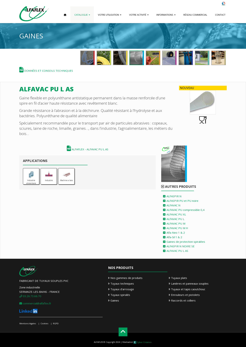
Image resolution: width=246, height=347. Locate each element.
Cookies (44, 323)
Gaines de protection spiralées (185, 241)
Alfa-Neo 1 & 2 (175, 232)
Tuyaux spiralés (120, 295)
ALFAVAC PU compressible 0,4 (185, 210)
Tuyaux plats (179, 278)
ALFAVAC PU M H (177, 228)
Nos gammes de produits (126, 278)
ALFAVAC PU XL (176, 214)
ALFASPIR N (173, 196)
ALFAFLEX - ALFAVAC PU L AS (87, 149)
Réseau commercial (195, 14)
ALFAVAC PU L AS (177, 251)
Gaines (114, 300)
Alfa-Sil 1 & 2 (174, 237)
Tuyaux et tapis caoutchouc (188, 289)
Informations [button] (164, 14)
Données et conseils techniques (46, 70)
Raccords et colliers (183, 300)
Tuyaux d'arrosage (122, 289)
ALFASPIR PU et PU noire (182, 201)
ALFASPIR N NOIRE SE (180, 246)
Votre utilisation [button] (108, 14)
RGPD (56, 323)
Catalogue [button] (81, 14)
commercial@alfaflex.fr (35, 303)
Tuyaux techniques (122, 283)
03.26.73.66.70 (30, 296)
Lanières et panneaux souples (190, 283)
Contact (220, 14)
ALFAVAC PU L (175, 219)
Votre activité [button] (137, 14)
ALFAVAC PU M (175, 223)
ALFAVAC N (173, 205)
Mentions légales (27, 323)
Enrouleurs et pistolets (185, 295)
